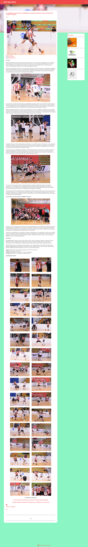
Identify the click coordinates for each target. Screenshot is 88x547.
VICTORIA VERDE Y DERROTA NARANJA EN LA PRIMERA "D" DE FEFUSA (30, 502)
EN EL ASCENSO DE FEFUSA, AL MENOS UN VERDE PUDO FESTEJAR (30, 500)
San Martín (13, 506)
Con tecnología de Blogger (44, 545)
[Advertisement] (30, 533)
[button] (6, 17)
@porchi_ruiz (12, 58)
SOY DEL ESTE (9, 2)
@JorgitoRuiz (11, 56)
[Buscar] (86, 2)
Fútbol (7, 506)
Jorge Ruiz (10, 55)
